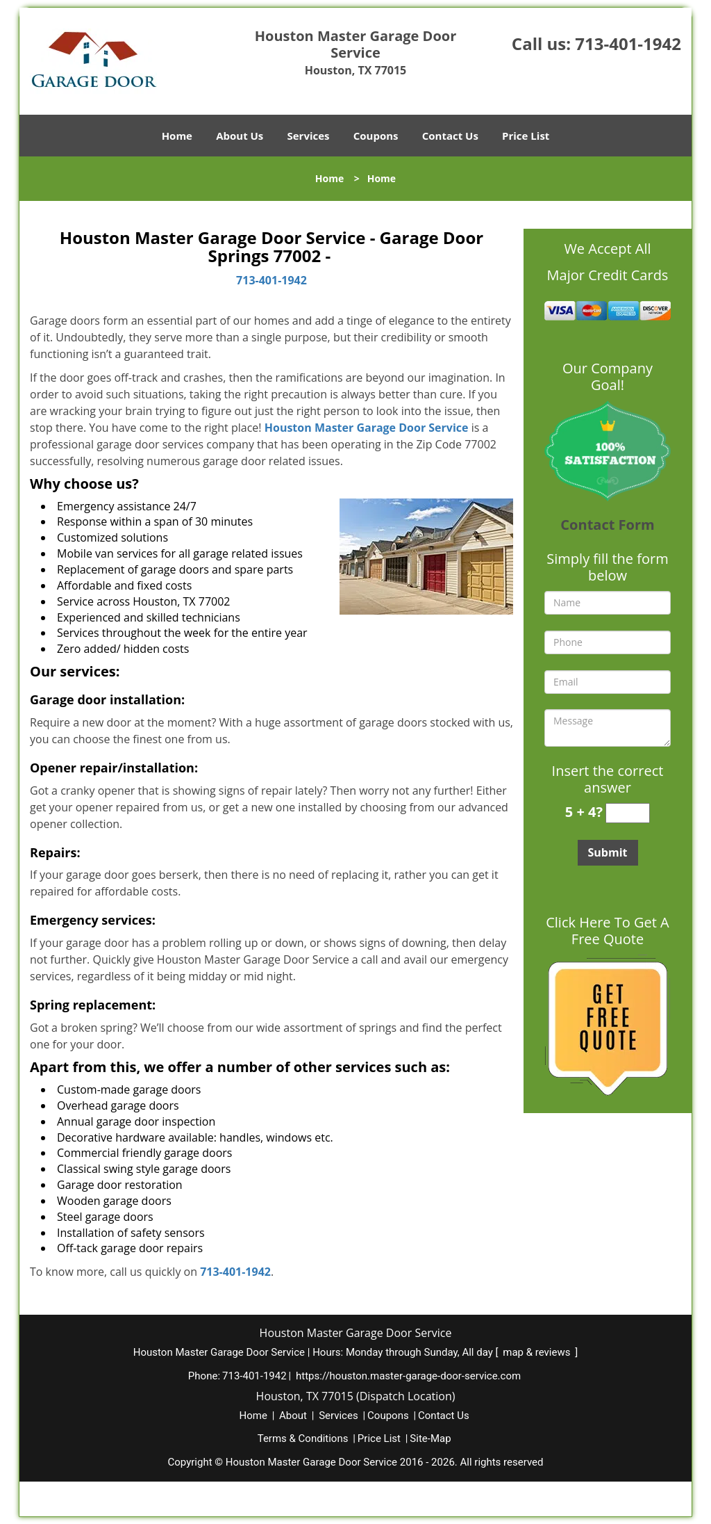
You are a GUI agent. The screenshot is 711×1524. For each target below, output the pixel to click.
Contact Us (450, 136)
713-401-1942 (628, 43)
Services (308, 136)
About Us (239, 136)
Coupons (376, 136)
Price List (525, 136)
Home (177, 136)
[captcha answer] (627, 813)
